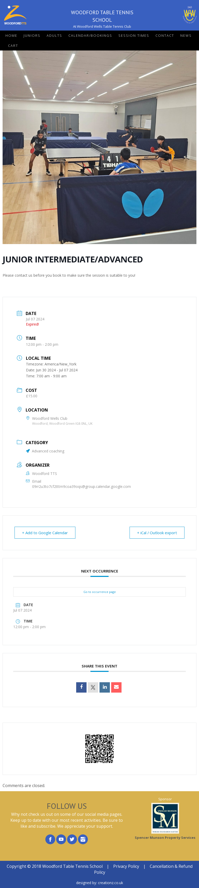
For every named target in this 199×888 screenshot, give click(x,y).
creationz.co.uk (110, 882)
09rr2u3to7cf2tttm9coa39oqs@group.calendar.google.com (81, 486)
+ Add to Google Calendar (45, 532)
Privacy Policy (126, 866)
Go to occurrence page (99, 592)
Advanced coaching (45, 451)
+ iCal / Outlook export (157, 532)
